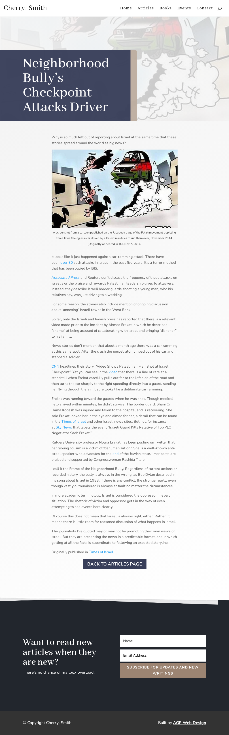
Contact (205, 9)
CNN (55, 366)
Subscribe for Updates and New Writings (163, 670)
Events (184, 9)
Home (126, 9)
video (113, 372)
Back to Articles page (114, 564)
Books (165, 9)
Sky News (64, 427)
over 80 (66, 262)
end (115, 453)
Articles (146, 9)
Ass (65, 277)
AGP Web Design (189, 722)
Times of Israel (73, 421)
